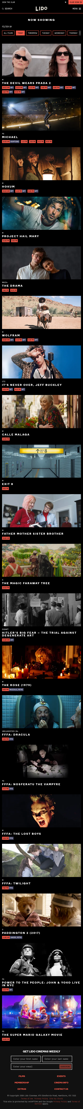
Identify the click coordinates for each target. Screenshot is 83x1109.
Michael (10, 137)
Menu (77, 9)
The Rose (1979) (17, 685)
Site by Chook (56, 1098)
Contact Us (61, 1089)
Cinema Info (61, 1083)
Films (22, 1076)
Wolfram (11, 335)
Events (61, 1076)
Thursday (73, 33)
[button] (80, 33)
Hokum (8, 186)
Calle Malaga (16, 434)
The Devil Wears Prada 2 (26, 83)
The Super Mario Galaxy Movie (32, 1035)
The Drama (12, 286)
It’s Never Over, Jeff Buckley (32, 385)
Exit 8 (7, 484)
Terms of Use (27, 1098)
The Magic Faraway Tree (26, 583)
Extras (22, 1089)
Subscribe (65, 1066)
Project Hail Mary (20, 236)
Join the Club (8, 2)
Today (20, 33)
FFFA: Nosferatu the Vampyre (31, 784)
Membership (22, 1083)
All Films (8, 33)
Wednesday (59, 33)
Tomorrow (32, 33)
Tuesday (46, 33)
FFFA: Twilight (16, 883)
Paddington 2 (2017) (21, 933)
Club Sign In (76, 2)
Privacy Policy (41, 1098)
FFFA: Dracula (16, 735)
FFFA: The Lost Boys (21, 834)
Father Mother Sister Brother (33, 534)
